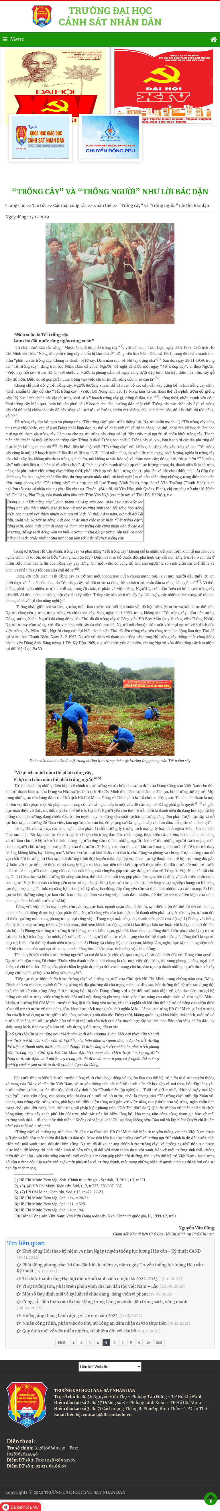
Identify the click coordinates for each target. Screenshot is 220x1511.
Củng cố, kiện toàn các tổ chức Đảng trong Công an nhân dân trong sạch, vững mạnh (102, 1301)
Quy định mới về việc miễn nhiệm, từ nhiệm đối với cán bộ (76, 1331)
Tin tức (39, 205)
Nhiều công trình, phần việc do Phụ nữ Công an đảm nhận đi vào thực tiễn (92, 1323)
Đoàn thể (102, 205)
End (159, 1342)
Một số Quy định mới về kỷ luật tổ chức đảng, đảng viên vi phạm (82, 1294)
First (61, 1342)
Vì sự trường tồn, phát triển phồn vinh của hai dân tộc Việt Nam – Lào (88, 1286)
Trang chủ (15, 205)
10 (148, 1342)
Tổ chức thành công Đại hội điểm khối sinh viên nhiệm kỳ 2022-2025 (87, 1278)
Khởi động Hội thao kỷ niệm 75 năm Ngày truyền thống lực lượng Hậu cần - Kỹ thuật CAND (109, 1251)
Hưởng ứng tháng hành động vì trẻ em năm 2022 (67, 1315)
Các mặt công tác (70, 205)
